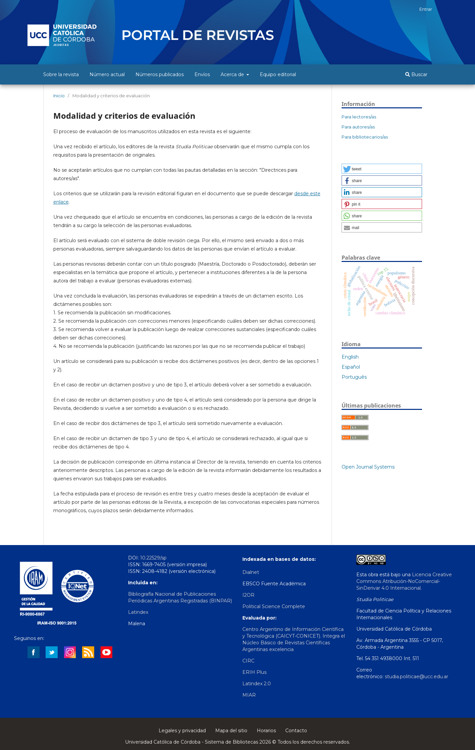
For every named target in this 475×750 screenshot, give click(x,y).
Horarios (266, 731)
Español (351, 367)
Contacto (296, 731)
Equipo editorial (278, 74)
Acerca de (233, 74)
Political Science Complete (273, 606)
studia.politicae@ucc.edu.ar (416, 677)
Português (354, 377)
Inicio (59, 95)
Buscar (416, 74)
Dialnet (250, 572)
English (350, 357)
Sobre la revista (61, 74)
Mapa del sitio (231, 731)
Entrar (425, 9)
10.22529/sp (153, 558)
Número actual (107, 74)
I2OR (248, 595)
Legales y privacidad (182, 731)
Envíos (202, 74)
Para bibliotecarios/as (365, 137)
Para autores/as (358, 126)
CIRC (248, 661)
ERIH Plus (254, 672)
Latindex (138, 612)
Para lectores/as (359, 116)
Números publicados (159, 74)
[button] (382, 169)
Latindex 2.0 (256, 684)
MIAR (249, 695)
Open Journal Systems (368, 467)
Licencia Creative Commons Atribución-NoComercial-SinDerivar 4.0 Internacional (404, 581)
